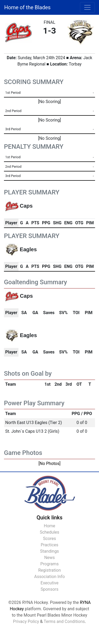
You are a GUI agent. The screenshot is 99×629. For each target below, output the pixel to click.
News (49, 557)
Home (49, 525)
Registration (49, 570)
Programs (49, 563)
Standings (49, 551)
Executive (50, 582)
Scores (49, 538)
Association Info (49, 576)
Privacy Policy (26, 621)
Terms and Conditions (64, 621)
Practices (49, 544)
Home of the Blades (27, 7)
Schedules (49, 532)
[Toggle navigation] (87, 7)
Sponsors (50, 589)
